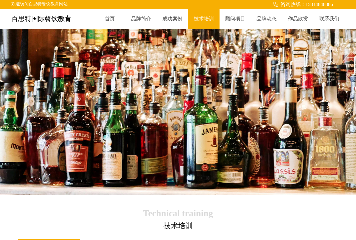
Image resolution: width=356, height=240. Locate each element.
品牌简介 (141, 18)
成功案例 (172, 18)
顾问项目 (235, 18)
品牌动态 (267, 18)
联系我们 (329, 18)
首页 (110, 18)
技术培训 (204, 18)
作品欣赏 (298, 18)
